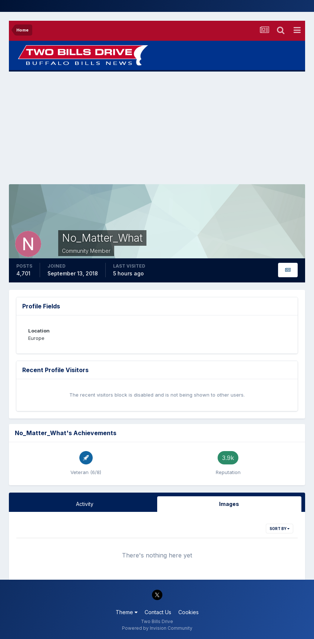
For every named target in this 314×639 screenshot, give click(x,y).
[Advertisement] (157, 128)
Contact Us (158, 612)
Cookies (188, 612)
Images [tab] (229, 504)
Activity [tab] (84, 504)
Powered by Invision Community (157, 628)
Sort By (280, 528)
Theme (127, 612)
